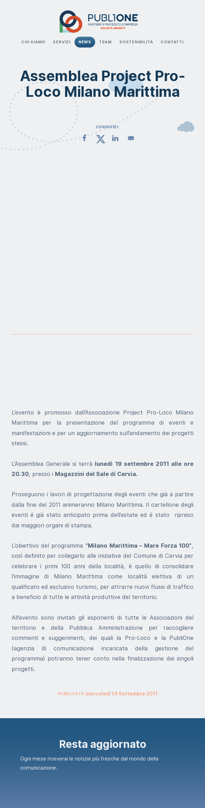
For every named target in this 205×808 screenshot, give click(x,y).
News (84, 41)
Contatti (172, 41)
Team (105, 41)
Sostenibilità (136, 41)
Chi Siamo (33, 41)
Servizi (62, 41)
